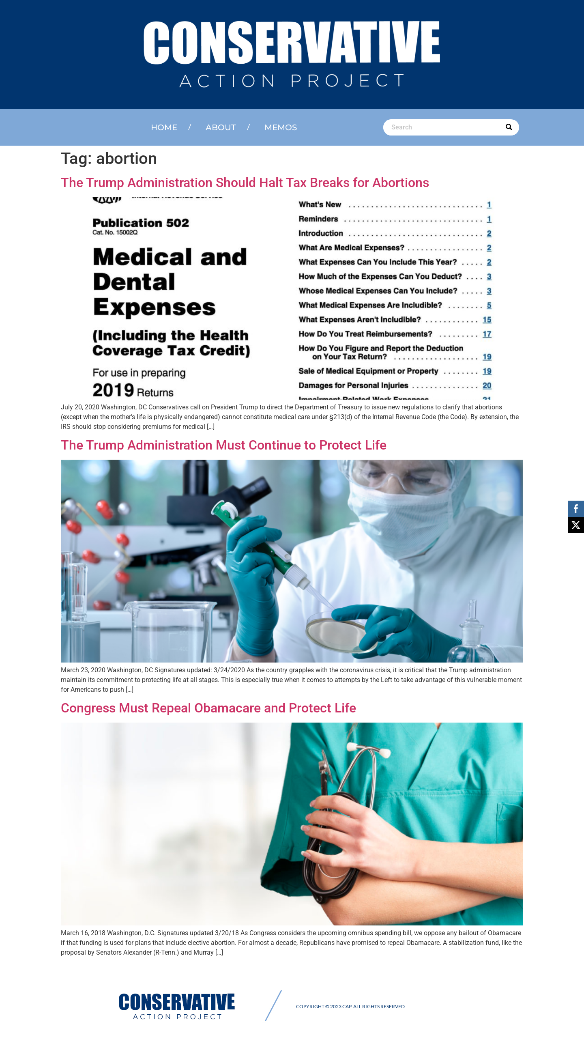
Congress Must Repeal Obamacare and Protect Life (208, 708)
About (221, 127)
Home (164, 127)
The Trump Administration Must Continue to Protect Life (223, 445)
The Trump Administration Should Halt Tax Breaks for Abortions (245, 182)
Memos (280, 127)
